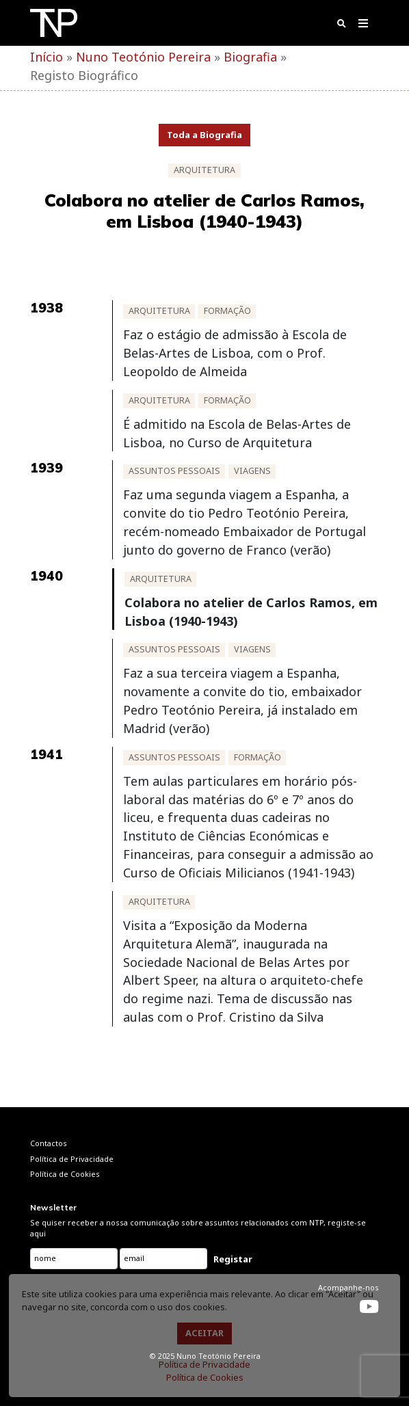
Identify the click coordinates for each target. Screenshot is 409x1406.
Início (46, 57)
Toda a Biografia (204, 135)
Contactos (48, 1143)
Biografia (250, 57)
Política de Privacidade (204, 1364)
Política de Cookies (204, 1377)
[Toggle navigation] (363, 26)
